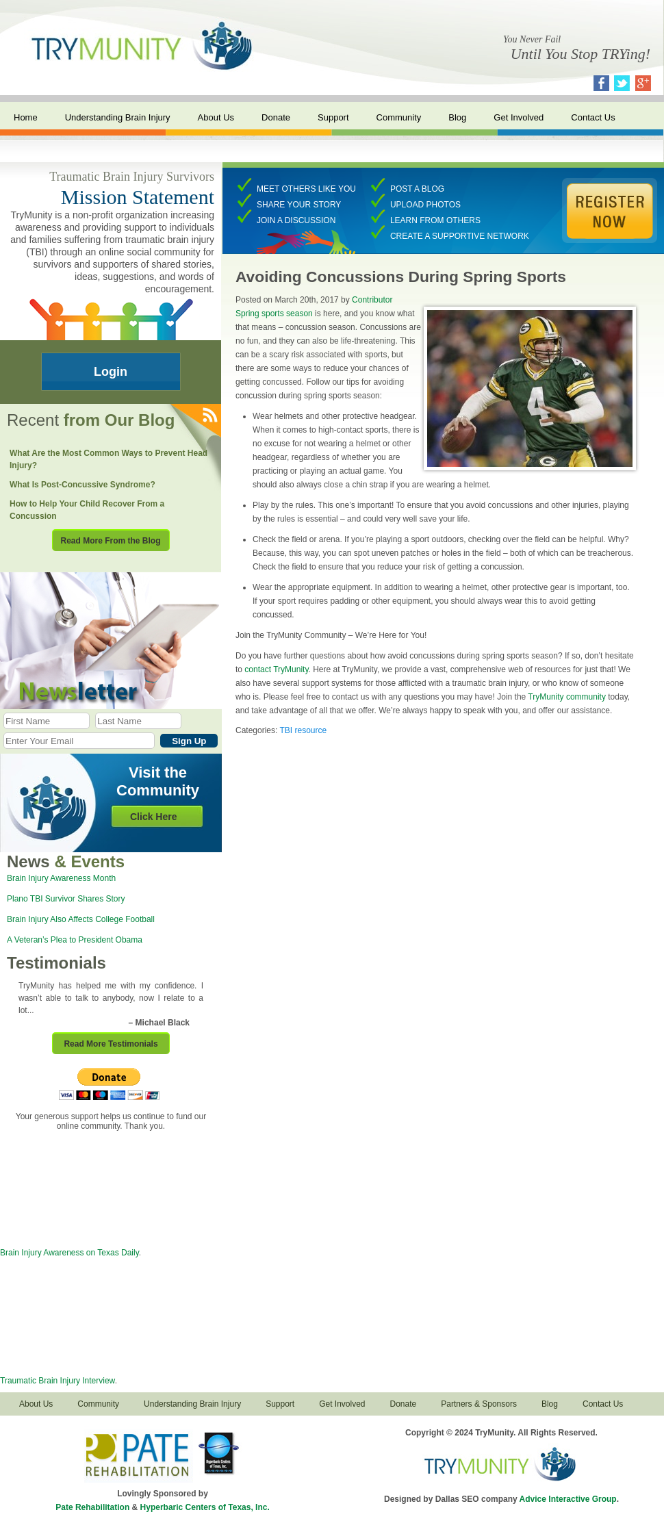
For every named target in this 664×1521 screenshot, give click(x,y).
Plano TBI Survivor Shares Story (66, 899)
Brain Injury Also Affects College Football (81, 919)
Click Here (153, 816)
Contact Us (593, 117)
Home (26, 117)
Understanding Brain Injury (117, 117)
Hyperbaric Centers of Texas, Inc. (205, 1507)
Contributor (372, 300)
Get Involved (519, 117)
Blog (457, 117)
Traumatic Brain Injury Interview (57, 1380)
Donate (275, 117)
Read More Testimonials (110, 1044)
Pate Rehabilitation (92, 1507)
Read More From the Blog (110, 541)
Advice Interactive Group (568, 1499)
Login (110, 372)
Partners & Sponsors (479, 1404)
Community (399, 117)
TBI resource (303, 730)
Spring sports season (274, 313)
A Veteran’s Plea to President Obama (74, 940)
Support (333, 117)
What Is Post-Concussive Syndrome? (82, 484)
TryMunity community (567, 697)
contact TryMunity (276, 669)
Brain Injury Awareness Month (61, 878)
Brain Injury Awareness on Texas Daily (69, 1252)
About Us (216, 117)
